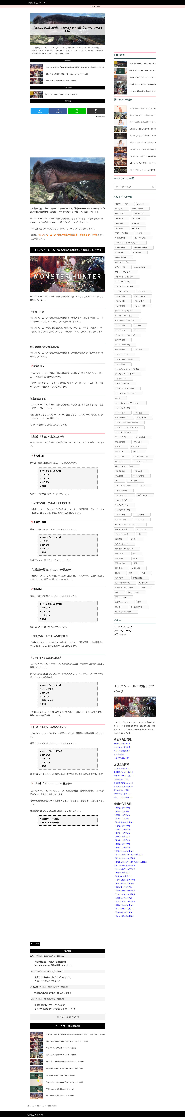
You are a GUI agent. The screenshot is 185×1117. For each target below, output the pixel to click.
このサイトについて (123, 627)
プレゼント (138, 442)
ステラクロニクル (121, 354)
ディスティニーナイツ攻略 (125, 374)
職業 (116, 592)
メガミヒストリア (121, 495)
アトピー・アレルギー (123, 272)
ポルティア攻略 (138, 476)
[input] (135, 187)
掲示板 (117, 573)
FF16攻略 (135, 228)
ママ (116, 481)
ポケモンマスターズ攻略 (124, 466)
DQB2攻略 (119, 223)
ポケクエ (136, 452)
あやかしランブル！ (122, 262)
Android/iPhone (137, 209)
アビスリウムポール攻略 (124, 286)
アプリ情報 (141, 291)
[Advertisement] (67, 137)
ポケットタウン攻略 (140, 456)
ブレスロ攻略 (141, 437)
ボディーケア (136, 447)
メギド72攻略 (142, 495)
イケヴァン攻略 (140, 306)
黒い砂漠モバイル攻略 (123, 612)
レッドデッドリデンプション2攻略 (127, 524)
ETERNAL (136, 223)
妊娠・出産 (119, 553)
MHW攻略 (97, 6)
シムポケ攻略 (120, 350)
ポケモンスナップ (139, 461)
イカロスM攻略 (139, 296)
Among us (119, 209)
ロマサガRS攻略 (121, 529)
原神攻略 (134, 539)
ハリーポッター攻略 (122, 408)
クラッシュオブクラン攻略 (125, 320)
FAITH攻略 (119, 228)
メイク (143, 486)
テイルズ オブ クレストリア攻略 (127, 369)
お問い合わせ (120, 634)
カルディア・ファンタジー (125, 311)
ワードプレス (141, 529)
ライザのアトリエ (121, 505)
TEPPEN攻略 (120, 248)
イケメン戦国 (120, 301)
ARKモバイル (120, 214)
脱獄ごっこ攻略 (121, 597)
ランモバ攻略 (139, 515)
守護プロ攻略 (120, 563)
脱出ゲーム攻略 (133, 592)
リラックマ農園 (121, 519)
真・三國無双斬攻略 (122, 583)
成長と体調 (136, 568)
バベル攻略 (138, 413)
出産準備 (118, 539)
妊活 (134, 553)
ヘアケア (118, 447)
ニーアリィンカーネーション (125, 393)
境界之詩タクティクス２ (124, 549)
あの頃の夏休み (121, 257)
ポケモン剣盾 (120, 471)
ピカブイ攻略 (142, 418)
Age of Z (140, 204)
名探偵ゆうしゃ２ (121, 544)
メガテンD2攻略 (121, 490)
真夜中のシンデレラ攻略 (124, 587)
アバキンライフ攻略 (122, 282)
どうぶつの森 (120, 267)
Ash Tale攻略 (139, 214)
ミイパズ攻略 (132, 481)
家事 (135, 563)
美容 (144, 587)
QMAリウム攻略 (141, 238)
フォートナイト (121, 437)
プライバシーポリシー (124, 631)
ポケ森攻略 (119, 476)
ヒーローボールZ (121, 418)
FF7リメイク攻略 (121, 233)
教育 (131, 573)
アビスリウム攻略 (121, 291)
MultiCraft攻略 (120, 238)
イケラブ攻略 (120, 306)
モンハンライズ (121, 500)
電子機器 (118, 607)
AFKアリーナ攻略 (121, 204)
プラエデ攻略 (120, 442)
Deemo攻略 (136, 218)
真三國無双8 (143, 583)
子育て (135, 558)
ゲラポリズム (120, 330)
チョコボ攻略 (120, 364)
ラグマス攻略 (120, 515)
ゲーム (136, 330)
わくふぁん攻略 (140, 267)
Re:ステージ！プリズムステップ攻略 (128, 243)
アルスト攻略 (120, 296)
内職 (139, 534)
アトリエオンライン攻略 (124, 277)
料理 (143, 573)
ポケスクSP (119, 456)
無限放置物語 (137, 578)
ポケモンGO (119, 461)
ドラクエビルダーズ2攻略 (124, 388)
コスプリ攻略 (120, 340)
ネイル (117, 398)
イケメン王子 (139, 301)
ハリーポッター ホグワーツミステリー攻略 (131, 403)
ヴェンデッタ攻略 (121, 534)
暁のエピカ (119, 578)
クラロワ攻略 (120, 325)
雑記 (139, 602)
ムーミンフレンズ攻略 (123, 486)
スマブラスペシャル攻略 (124, 359)
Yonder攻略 (119, 252)
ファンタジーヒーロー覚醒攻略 (126, 422)
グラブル (137, 325)
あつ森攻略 (137, 252)
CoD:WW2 (119, 218)
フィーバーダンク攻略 (123, 432)
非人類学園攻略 (136, 607)
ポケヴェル (138, 471)
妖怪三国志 (119, 558)
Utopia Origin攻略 (140, 248)
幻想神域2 (119, 568)
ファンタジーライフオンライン (126, 427)
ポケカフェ (119, 452)
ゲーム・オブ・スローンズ (125, 335)
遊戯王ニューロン (121, 602)
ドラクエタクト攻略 (122, 384)
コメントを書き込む (67, 1017)
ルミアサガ (140, 519)
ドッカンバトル (121, 379)
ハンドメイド (120, 413)
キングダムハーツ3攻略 (123, 316)
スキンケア (138, 350)
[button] (153, 187)
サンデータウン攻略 (122, 345)
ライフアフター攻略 (122, 510)
